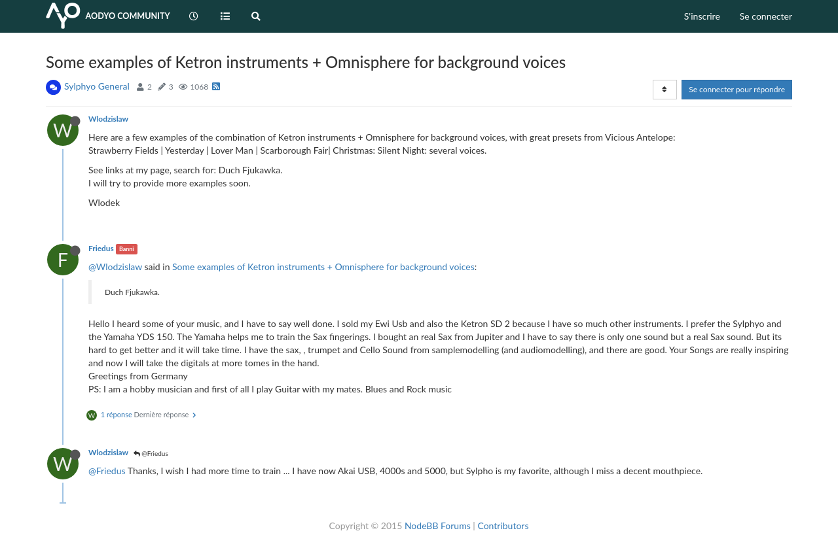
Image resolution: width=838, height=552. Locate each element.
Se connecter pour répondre (737, 89)
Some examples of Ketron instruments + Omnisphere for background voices (323, 266)
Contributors (502, 525)
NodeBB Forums (438, 525)
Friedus (101, 248)
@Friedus (151, 453)
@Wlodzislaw (115, 266)
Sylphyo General (97, 86)
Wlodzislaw (108, 119)
